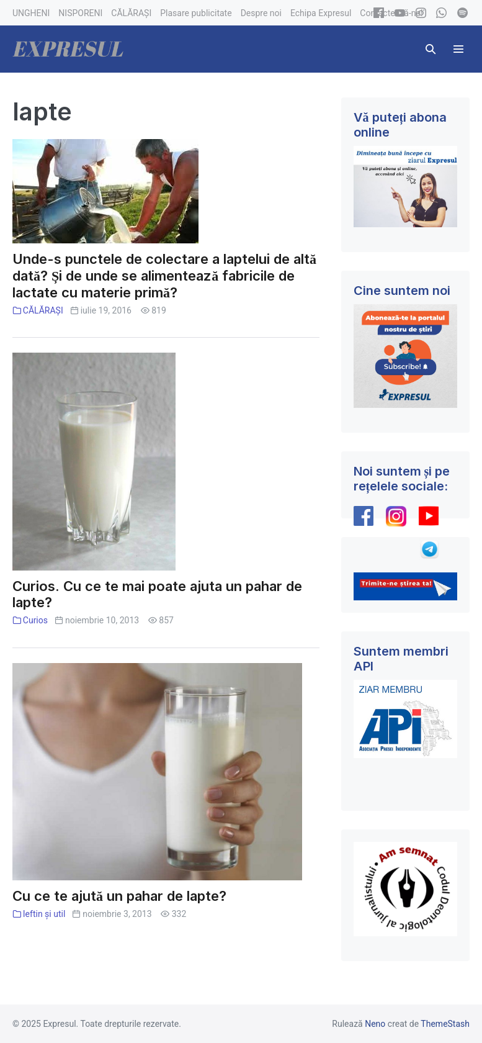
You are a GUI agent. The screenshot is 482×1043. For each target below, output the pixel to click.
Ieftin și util (44, 914)
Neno (375, 1024)
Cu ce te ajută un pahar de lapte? (119, 896)
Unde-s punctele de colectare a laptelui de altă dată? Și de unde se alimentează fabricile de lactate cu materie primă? (164, 275)
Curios (35, 620)
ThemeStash (445, 1024)
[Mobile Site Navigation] (458, 49)
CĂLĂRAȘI (43, 310)
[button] (430, 49)
